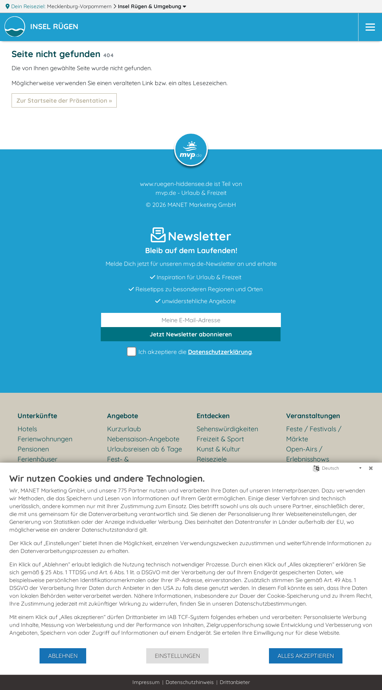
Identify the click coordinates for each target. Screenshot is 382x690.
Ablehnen (63, 655)
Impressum (146, 682)
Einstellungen (177, 655)
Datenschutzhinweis (190, 682)
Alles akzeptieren (306, 655)
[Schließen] (370, 468)
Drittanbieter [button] (235, 682)
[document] (191, 560)
